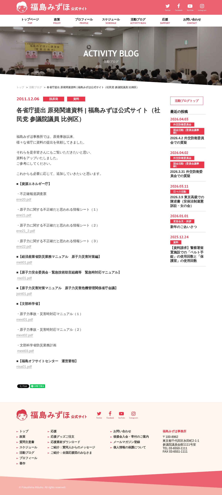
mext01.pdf (24, 319)
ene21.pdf (23, 215)
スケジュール (110, 21)
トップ (20, 87)
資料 (76, 99)
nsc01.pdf (24, 278)
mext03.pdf (25, 351)
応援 (165, 21)
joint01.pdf (24, 294)
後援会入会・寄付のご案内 (131, 436)
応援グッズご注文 (62, 436)
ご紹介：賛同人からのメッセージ (73, 447)
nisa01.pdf (24, 366)
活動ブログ (138, 21)
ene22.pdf (23, 246)
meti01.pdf (24, 262)
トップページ (29, 21)
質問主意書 (26, 442)
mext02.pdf (24, 335)
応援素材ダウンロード (65, 442)
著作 (22, 463)
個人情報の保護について (129, 447)
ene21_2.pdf (25, 231)
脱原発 (53, 99)
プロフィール (83, 21)
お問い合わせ (192, 21)
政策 (56, 21)
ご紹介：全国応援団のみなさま (71, 452)
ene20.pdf (23, 199)
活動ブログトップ (187, 100)
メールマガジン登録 (126, 442)
